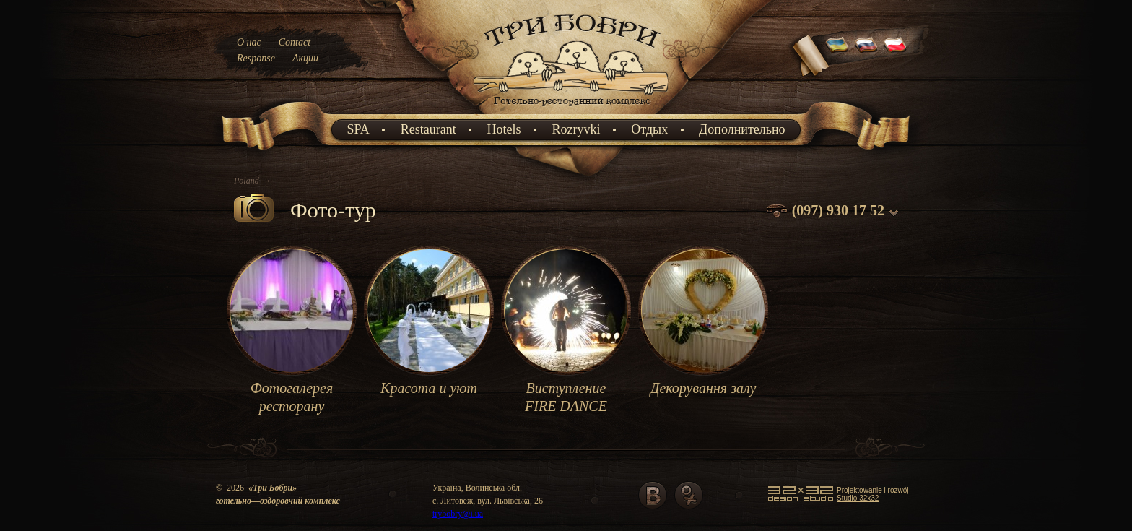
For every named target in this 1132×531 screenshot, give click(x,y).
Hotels (504, 129)
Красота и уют (428, 388)
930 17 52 (855, 210)
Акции (305, 58)
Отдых (649, 129)
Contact (294, 42)
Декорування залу (703, 388)
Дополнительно (742, 129)
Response (256, 58)
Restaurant (428, 129)
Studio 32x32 (858, 498)
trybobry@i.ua (457, 514)
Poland (246, 181)
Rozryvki (576, 129)
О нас (249, 42)
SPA (358, 129)
